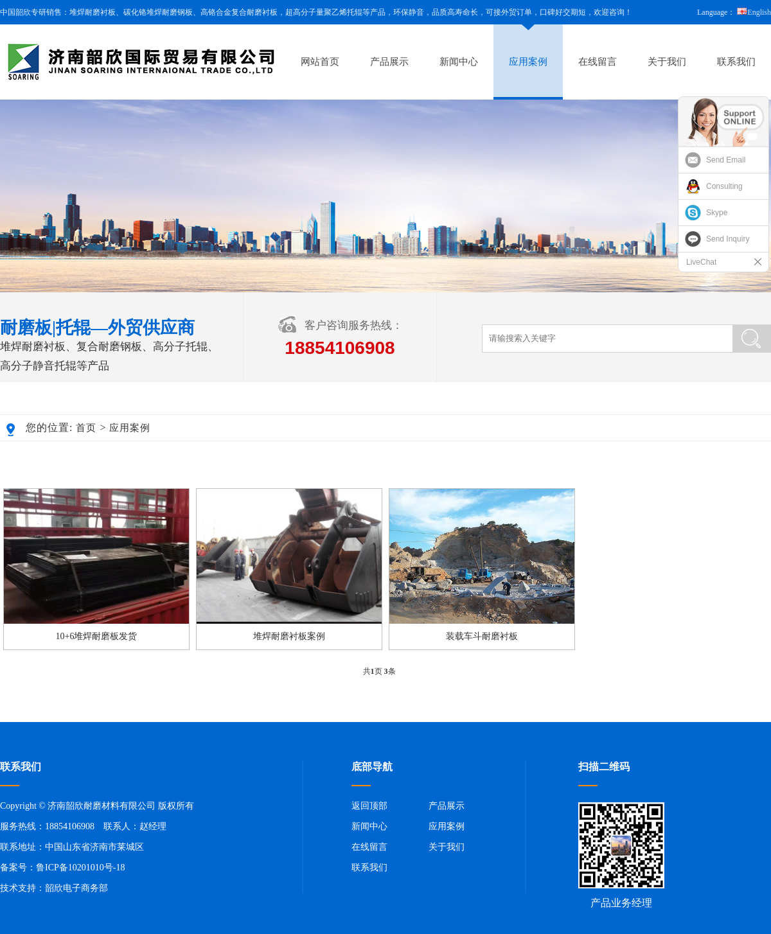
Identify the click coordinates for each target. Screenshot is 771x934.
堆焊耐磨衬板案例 (289, 636)
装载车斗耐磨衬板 (482, 636)
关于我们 (667, 62)
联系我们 (736, 62)
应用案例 (528, 62)
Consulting (724, 186)
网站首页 (320, 62)
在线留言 (597, 62)
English (754, 12)
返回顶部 (369, 806)
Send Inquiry (727, 238)
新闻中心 (458, 62)
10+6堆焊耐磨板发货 (96, 636)
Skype (716, 212)
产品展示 (389, 62)
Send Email (725, 159)
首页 (86, 428)
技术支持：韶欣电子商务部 (54, 888)
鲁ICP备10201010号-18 (80, 867)
